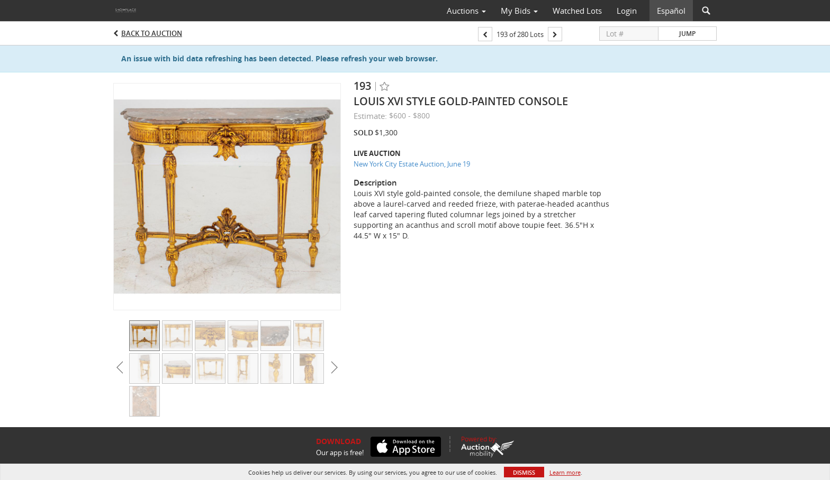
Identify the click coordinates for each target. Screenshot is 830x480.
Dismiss (524, 472)
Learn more (565, 472)
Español (671, 10)
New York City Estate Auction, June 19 (412, 164)
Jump (687, 33)
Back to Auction (151, 33)
